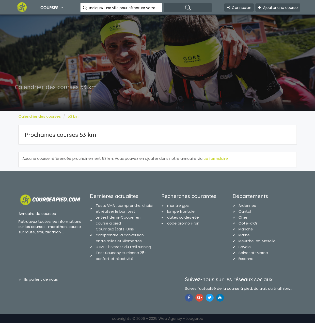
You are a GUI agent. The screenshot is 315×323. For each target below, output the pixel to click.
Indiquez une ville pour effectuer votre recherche (123, 7)
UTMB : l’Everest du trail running (123, 246)
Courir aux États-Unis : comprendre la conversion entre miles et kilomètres (120, 234)
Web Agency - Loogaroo (180, 318)
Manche (245, 229)
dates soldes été (183, 217)
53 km (73, 116)
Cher (242, 217)
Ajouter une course (278, 7)
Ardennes (247, 205)
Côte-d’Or (247, 223)
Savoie (244, 246)
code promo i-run (183, 223)
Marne (244, 235)
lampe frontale (181, 211)
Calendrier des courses (39, 116)
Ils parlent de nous (41, 279)
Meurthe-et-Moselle (257, 240)
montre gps (178, 205)
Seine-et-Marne (253, 252)
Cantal (244, 211)
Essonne (245, 258)
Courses (52, 7)
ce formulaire (216, 158)
